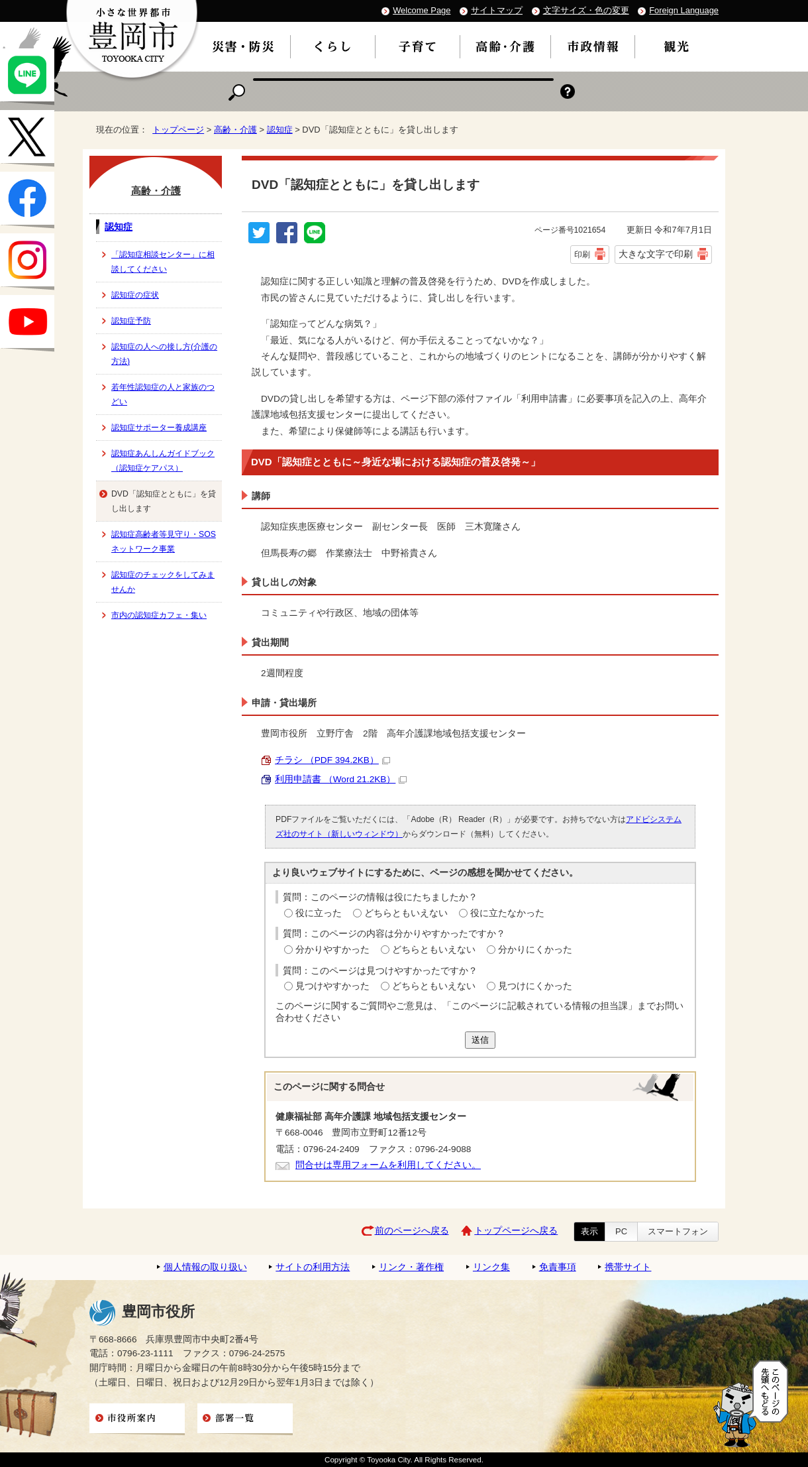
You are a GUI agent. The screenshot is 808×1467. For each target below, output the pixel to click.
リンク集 (491, 1267)
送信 (480, 1040)
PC (621, 1231)
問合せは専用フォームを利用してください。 (388, 1165)
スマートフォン (678, 1231)
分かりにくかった (535, 950)
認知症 (280, 130)
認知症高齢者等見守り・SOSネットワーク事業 (163, 542)
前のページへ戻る (412, 1231)
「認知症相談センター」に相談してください (163, 262)
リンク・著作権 (411, 1267)
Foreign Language (684, 10)
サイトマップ (497, 10)
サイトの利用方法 (313, 1267)
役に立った (318, 913)
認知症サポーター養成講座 (159, 427)
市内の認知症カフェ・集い (159, 615)
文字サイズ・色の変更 (586, 10)
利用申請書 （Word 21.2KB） (341, 779)
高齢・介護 (235, 130)
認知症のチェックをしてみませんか (163, 582)
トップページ (178, 130)
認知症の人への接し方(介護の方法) (164, 354)
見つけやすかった (332, 986)
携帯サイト (628, 1267)
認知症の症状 (135, 295)
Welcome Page (421, 10)
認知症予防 (131, 320)
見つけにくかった (535, 986)
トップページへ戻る (516, 1231)
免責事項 (557, 1267)
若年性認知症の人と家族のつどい (163, 394)
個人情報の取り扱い (205, 1267)
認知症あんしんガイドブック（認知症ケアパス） (163, 461)
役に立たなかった (507, 913)
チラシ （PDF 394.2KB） (332, 760)
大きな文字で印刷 (656, 254)
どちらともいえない (406, 913)
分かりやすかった (332, 950)
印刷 (582, 254)
